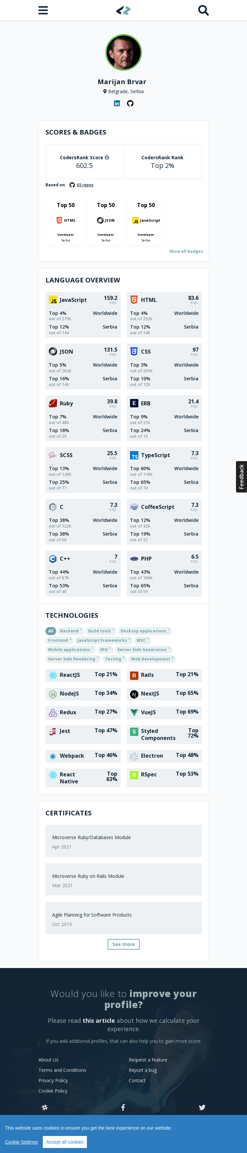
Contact (137, 1080)
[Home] (123, 10)
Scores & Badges (75, 132)
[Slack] (44, 1108)
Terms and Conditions (62, 1070)
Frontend (59, 639)
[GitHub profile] (130, 103)
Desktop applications (145, 630)
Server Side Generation (143, 649)
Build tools (101, 630)
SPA (105, 649)
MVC (143, 639)
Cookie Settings (21, 1142)
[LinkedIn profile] (117, 103)
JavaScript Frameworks (104, 639)
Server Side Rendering (73, 658)
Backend (71, 630)
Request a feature (148, 1059)
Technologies (71, 615)
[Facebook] (123, 1108)
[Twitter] (202, 1108)
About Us (48, 1059)
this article (99, 1020)
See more (123, 944)
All (50, 631)
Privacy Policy (53, 1080)
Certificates (68, 812)
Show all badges (186, 251)
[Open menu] (43, 10)
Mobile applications (70, 649)
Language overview (82, 279)
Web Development (152, 658)
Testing (114, 658)
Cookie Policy (53, 1091)
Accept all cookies (65, 1142)
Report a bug (143, 1070)
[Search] (203, 10)
